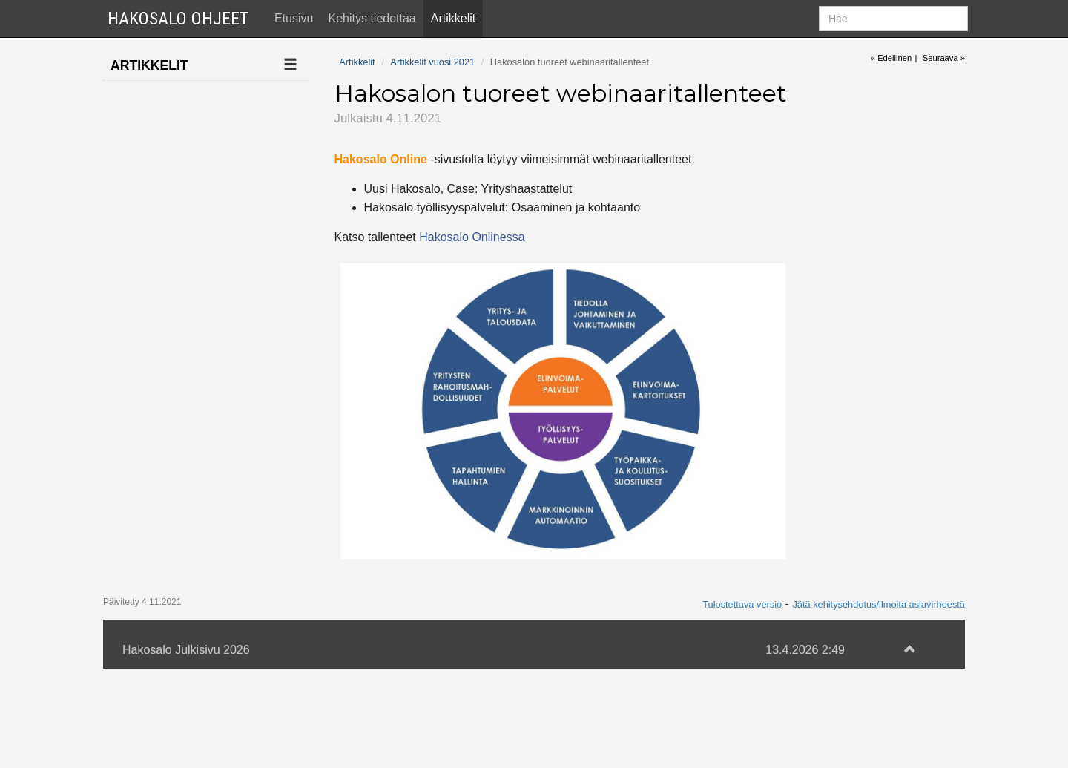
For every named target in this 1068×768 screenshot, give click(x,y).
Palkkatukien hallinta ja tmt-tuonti (193, 612)
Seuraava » (944, 57)
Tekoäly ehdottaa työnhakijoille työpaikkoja (177, 464)
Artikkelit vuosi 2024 (170, 155)
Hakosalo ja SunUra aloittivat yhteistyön (185, 519)
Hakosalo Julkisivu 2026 (186, 748)
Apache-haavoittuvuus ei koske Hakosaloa (191, 565)
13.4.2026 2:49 (805, 748)
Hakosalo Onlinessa (471, 237)
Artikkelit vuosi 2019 (170, 679)
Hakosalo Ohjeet (178, 18)
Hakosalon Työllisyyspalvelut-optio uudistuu (193, 290)
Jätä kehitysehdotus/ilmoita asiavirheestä (878, 702)
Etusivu (293, 18)
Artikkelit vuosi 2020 (170, 650)
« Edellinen (891, 57)
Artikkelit (453, 18)
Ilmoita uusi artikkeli (170, 96)
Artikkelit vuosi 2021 (170, 243)
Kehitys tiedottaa (371, 18)
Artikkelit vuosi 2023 (170, 185)
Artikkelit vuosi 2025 (170, 125)
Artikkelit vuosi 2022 (170, 215)
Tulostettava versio (742, 702)
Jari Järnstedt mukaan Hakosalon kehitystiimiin (191, 354)
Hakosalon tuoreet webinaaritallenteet (186, 409)
